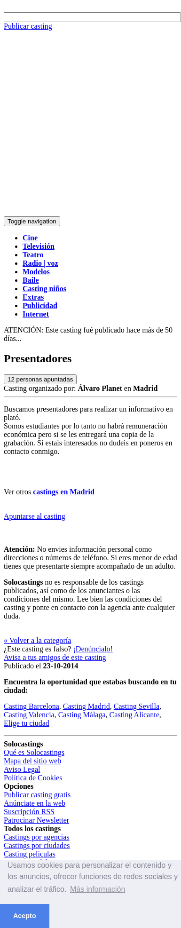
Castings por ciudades (37, 845)
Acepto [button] (24, 916)
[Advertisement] (88, 123)
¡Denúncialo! (93, 649)
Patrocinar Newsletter (36, 820)
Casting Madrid (86, 706)
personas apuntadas (40, 379)
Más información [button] (97, 889)
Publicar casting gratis (37, 795)
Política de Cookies (33, 778)
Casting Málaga (82, 715)
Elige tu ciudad (26, 723)
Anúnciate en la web (34, 803)
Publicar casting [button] (28, 26)
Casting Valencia (29, 715)
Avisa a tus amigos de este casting (55, 657)
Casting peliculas (29, 854)
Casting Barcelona (31, 706)
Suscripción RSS (29, 812)
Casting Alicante (134, 715)
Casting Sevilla (136, 706)
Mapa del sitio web (32, 761)
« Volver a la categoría (37, 640)
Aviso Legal (22, 769)
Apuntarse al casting (34, 516)
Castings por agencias (37, 837)
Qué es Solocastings (34, 752)
